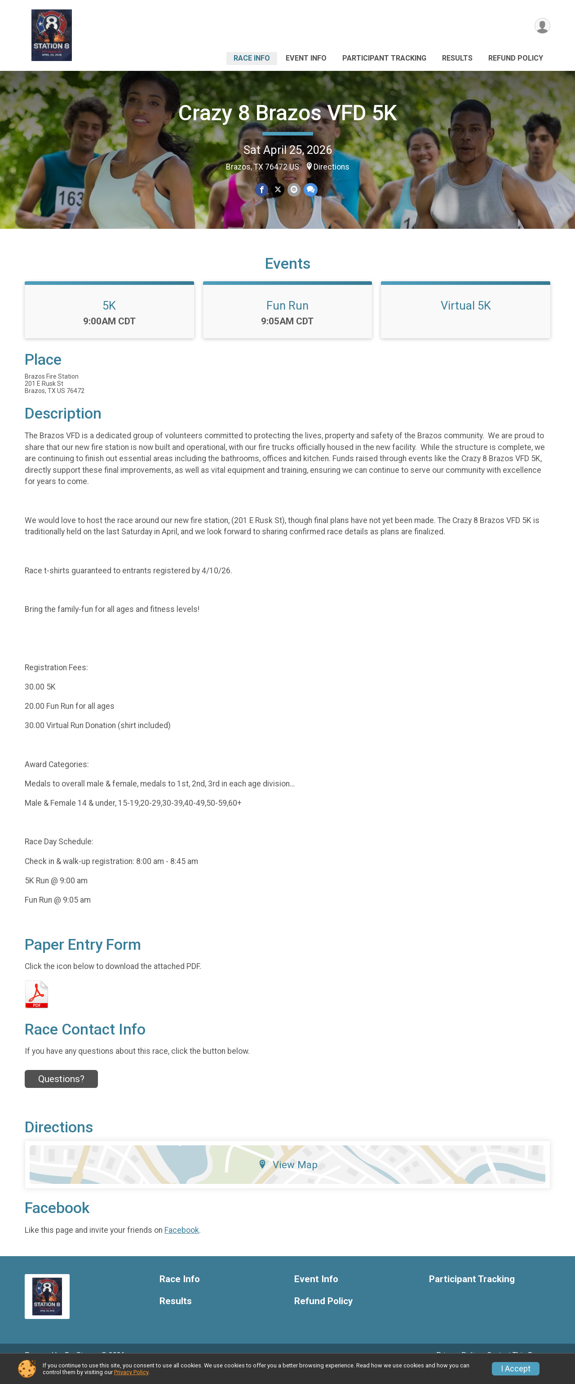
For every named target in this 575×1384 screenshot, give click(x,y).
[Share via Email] (293, 189)
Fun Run (287, 318)
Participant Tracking (384, 58)
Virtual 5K (466, 318)
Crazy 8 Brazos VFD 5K (287, 113)
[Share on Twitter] (277, 189)
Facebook (181, 1242)
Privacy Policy (131, 1372)
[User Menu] (542, 26)
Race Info (252, 58)
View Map (288, 1177)
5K (109, 318)
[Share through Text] (310, 189)
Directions (331, 166)
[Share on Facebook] (262, 189)
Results (457, 58)
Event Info (306, 58)
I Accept (516, 1368)
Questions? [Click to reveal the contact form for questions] (61, 1091)
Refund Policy (515, 58)
